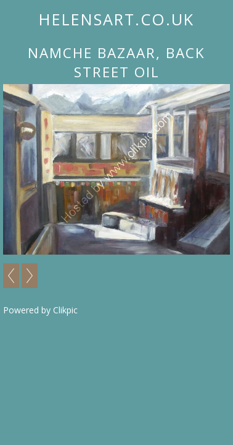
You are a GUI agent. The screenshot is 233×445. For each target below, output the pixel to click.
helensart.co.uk (116, 19)
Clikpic (65, 310)
